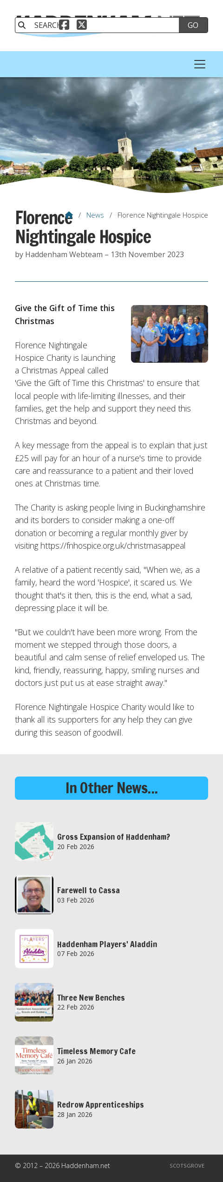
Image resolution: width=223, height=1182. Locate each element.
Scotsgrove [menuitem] (187, 1165)
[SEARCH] (102, 25)
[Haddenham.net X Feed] (82, 26)
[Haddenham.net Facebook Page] (64, 26)
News (95, 214)
